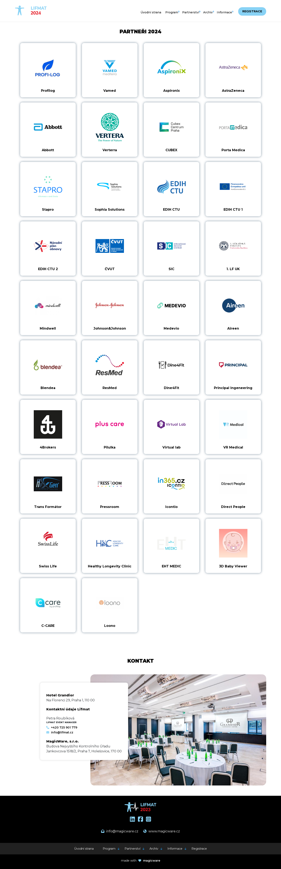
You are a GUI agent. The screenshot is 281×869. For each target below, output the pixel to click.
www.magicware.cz (161, 831)
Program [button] (171, 12)
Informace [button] (224, 12)
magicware (151, 860)
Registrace (252, 11)
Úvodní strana (151, 12)
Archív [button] (208, 12)
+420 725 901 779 (61, 727)
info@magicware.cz (119, 831)
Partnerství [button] (190, 12)
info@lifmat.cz (59, 732)
